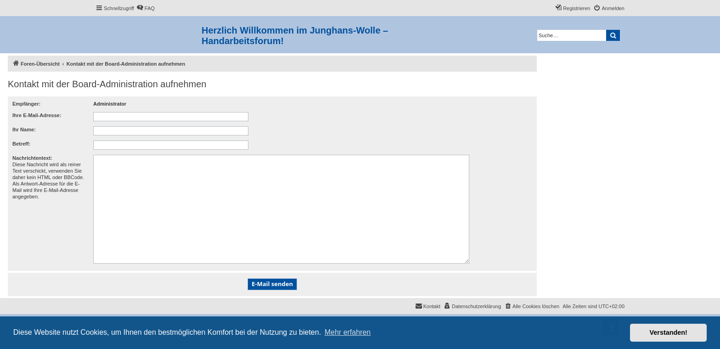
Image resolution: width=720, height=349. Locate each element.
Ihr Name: (24, 129)
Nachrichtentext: (32, 158)
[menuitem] (145, 8)
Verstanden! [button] (668, 332)
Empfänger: (26, 104)
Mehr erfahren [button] (348, 332)
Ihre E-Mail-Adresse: (36, 115)
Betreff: (21, 143)
